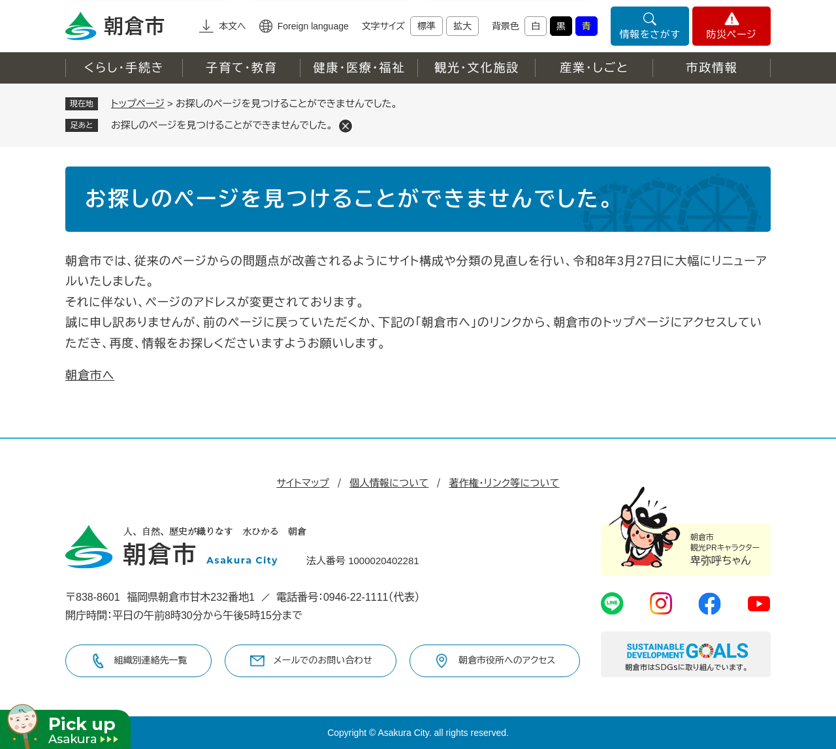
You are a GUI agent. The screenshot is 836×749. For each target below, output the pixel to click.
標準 (426, 26)
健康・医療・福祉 (359, 67)
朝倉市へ (89, 375)
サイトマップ (302, 482)
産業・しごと (594, 67)
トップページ (138, 103)
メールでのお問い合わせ (323, 660)
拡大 (462, 26)
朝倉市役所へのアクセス (506, 660)
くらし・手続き (124, 67)
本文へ (232, 26)
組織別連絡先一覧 (150, 660)
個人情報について (388, 482)
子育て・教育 (241, 67)
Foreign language (313, 26)
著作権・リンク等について (504, 482)
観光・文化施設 (476, 67)
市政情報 (711, 67)
